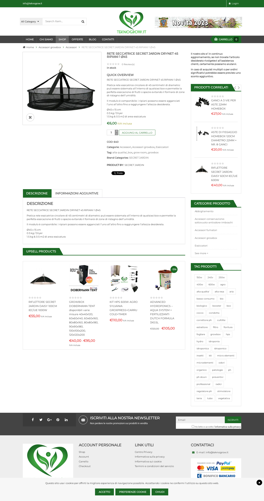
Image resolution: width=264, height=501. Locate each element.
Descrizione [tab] (37, 193)
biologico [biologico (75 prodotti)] (202, 305)
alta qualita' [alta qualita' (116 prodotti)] (203, 291)
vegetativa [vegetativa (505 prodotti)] (224, 398)
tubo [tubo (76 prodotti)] (210, 398)
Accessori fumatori (206, 230)
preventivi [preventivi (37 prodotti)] (217, 377)
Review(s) (128, 64)
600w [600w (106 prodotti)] (212, 284)
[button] (235, 87)
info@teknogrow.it (32, 3)
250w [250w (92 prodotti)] (222, 277)
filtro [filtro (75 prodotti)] (215, 327)
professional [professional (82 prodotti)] (203, 384)
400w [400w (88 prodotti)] (200, 284)
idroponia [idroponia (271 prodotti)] (214, 341)
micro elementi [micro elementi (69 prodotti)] (225, 355)
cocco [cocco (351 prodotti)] (200, 312)
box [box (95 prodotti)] (229, 305)
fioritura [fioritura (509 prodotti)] (228, 327)
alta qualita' (119, 152)
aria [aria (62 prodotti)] (231, 291)
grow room (140, 152)
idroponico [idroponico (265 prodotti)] (220, 348)
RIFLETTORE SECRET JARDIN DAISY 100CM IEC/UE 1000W (43, 306)
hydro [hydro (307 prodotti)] (200, 341)
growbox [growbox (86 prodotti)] (215, 334)
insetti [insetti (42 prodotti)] (200, 355)
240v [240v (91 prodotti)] (210, 277)
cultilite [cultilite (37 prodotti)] (221, 320)
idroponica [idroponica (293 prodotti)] (203, 348)
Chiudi (159, 491)
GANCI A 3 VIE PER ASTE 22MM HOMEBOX (223, 104)
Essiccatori (162, 147)
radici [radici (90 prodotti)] (219, 384)
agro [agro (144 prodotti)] (223, 284)
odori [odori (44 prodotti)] (222, 362)
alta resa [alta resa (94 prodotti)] (219, 291)
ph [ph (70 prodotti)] (229, 370)
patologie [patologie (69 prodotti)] (217, 370)
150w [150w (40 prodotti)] (199, 277)
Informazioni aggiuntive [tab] (76, 193)
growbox (153, 152)
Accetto (104, 491)
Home (30, 47)
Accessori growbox (50, 47)
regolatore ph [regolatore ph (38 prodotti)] (204, 391)
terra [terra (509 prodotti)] (199, 398)
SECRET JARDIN (139, 157)
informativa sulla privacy (228, 426)
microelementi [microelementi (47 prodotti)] (205, 362)
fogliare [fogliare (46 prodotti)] (201, 334)
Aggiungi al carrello (137, 132)
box (130, 152)
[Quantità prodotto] (111, 132)
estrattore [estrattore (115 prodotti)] (202, 327)
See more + (201, 253)
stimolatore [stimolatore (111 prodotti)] (223, 391)
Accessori (71, 47)
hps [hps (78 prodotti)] (228, 334)
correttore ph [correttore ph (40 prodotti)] (204, 320)
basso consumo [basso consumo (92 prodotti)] (206, 298)
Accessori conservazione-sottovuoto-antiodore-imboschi (214, 220)
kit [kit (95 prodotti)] (210, 355)
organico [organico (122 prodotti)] (202, 370)
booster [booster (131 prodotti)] (216, 305)
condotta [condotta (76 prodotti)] (214, 312)
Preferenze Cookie (132, 491)
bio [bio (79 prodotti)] (221, 298)
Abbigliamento (204, 211)
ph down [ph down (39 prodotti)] (202, 377)
